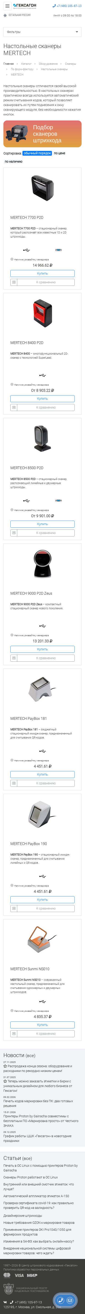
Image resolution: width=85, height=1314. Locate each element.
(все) (30, 1055)
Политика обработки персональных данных (31, 1269)
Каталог (26, 63)
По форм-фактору (22, 69)
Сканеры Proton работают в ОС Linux (30, 1177)
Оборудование (48, 63)
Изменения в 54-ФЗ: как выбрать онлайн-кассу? (38, 1241)
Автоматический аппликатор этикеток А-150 (36, 1196)
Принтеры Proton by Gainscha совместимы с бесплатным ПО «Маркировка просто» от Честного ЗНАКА (40, 1120)
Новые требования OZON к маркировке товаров (39, 1222)
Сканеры (70, 63)
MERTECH (17, 74)
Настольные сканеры (54, 69)
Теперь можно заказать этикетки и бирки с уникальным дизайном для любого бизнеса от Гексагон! (37, 1085)
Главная (8, 63)
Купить (42, 273)
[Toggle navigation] (7, 6)
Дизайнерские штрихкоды (22, 1215)
